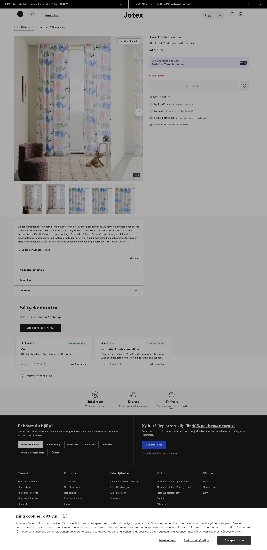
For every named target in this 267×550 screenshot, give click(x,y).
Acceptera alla (234, 540)
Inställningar (167, 540)
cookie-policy (234, 531)
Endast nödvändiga (196, 540)
